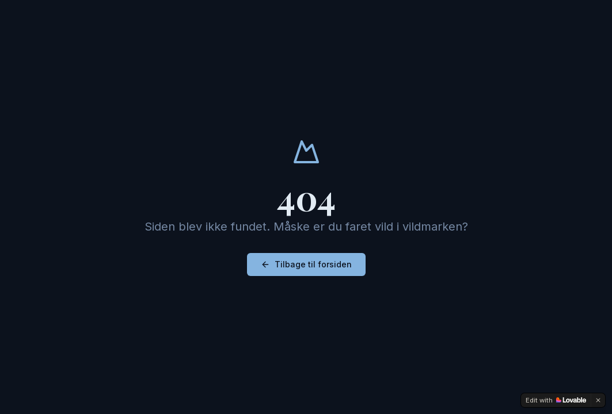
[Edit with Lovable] (556, 400)
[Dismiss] (598, 400)
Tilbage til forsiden (306, 264)
